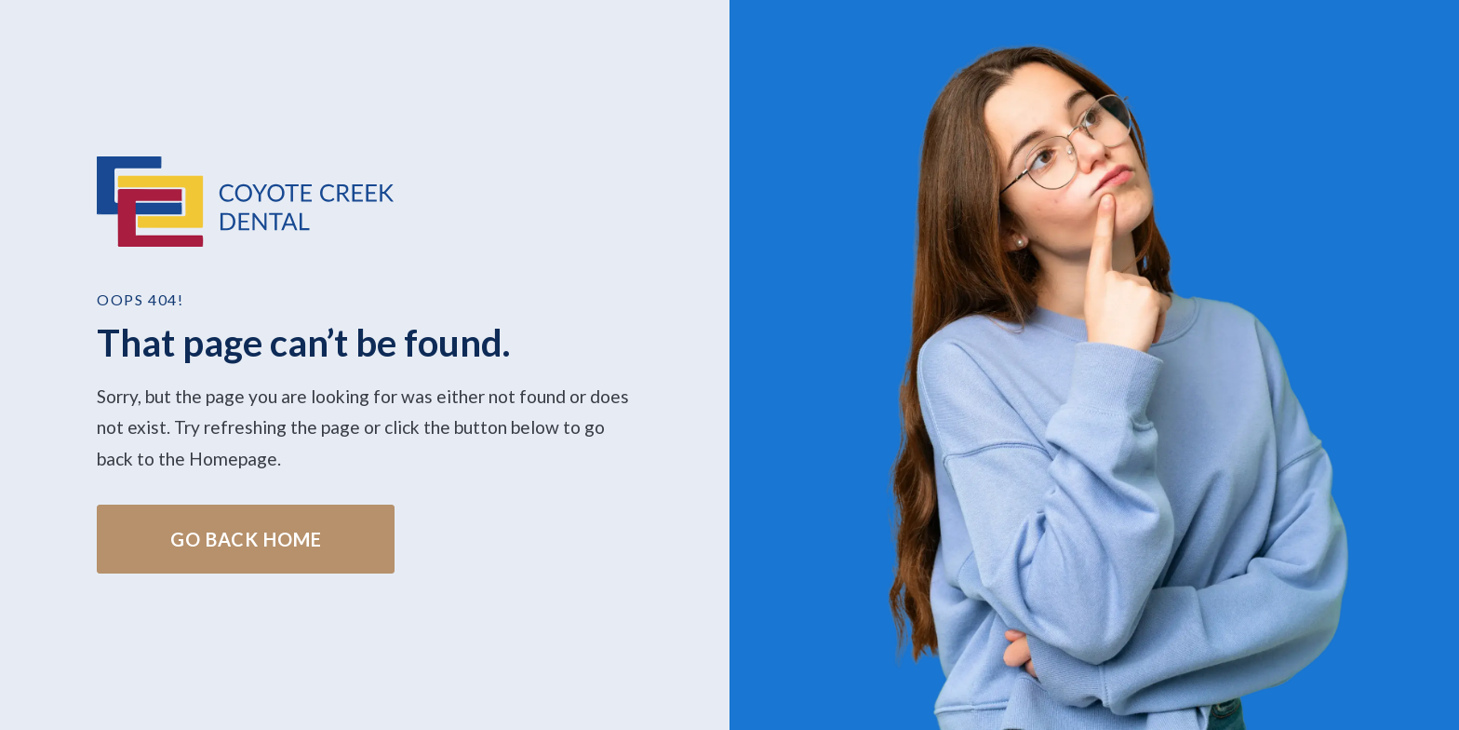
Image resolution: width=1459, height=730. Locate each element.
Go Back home (246, 539)
